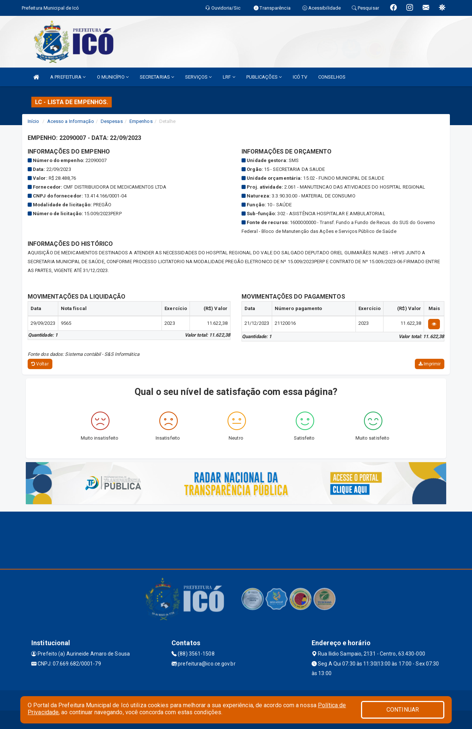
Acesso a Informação (70, 121)
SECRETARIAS (157, 77)
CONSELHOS (332, 77)
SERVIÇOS (198, 77)
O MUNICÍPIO (113, 77)
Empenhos (141, 121)
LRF (229, 77)
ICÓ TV (300, 77)
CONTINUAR (402, 709)
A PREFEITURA (68, 77)
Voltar (40, 364)
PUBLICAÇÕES (264, 77)
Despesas (112, 121)
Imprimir (430, 364)
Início (33, 121)
